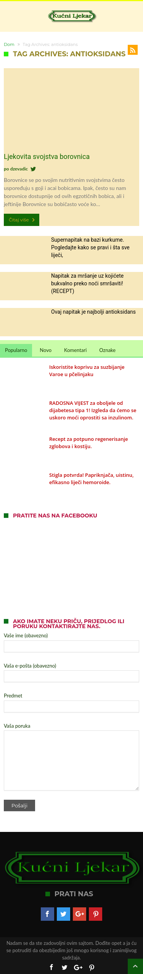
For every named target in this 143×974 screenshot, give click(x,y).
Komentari (75, 350)
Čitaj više (22, 220)
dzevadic (19, 169)
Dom (9, 44)
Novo (45, 350)
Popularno (16, 350)
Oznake (107, 350)
